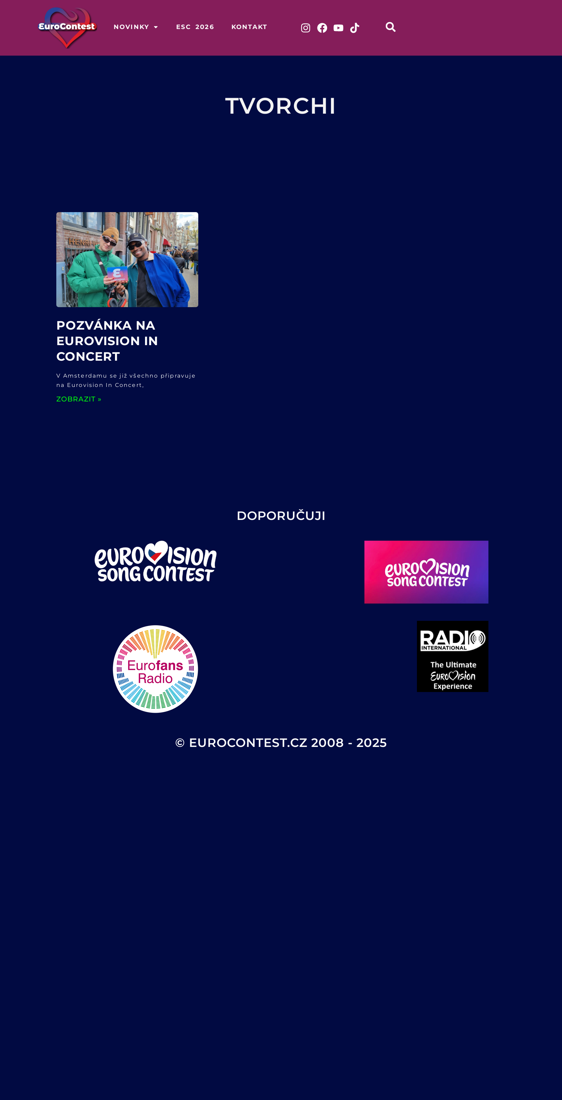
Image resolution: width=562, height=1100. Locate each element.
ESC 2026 (195, 27)
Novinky (136, 26)
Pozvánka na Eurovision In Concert (107, 341)
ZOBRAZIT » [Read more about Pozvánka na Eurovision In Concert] (79, 399)
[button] (392, 27)
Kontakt (249, 27)
